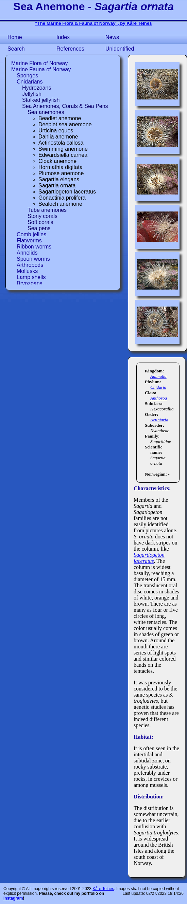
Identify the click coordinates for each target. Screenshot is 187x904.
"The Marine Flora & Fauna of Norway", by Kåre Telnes (93, 23)
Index (63, 37)
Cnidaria (158, 387)
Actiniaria (159, 419)
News (112, 37)
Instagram (13, 898)
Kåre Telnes (103, 888)
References (70, 49)
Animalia (158, 376)
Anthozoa (158, 398)
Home (14, 37)
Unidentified (119, 49)
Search (16, 49)
